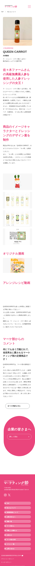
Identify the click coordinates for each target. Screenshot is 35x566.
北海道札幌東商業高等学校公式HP (12, 555)
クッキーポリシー (6, 562)
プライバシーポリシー (7, 559)
